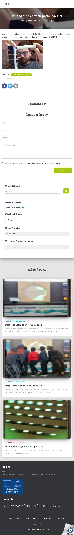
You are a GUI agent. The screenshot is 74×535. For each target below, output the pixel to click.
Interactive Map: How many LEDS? (24, 446)
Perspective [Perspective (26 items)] (16, 506)
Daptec (11, 220)
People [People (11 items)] (5, 506)
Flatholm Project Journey (21, 74)
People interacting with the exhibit (24, 385)
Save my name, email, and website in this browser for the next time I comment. (33, 163)
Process (10, 78)
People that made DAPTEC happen (23, 324)
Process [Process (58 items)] (42, 506)
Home (11, 518)
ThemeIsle (45, 529)
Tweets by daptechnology (15, 207)
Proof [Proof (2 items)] (59, 506)
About (19, 518)
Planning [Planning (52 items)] (29, 506)
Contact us (60, 518)
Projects (37, 518)
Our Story (48, 518)
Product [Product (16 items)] (53, 506)
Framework (37, 524)
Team (28, 518)
